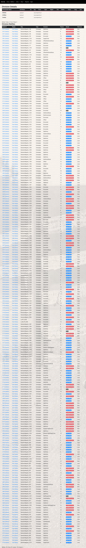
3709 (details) (5, 103)
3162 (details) (5, 347)
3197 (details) (5, 308)
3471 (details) (5, 182)
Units (17, 1)
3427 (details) (5, 205)
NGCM (3, 2)
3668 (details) (5, 110)
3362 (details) (5, 233)
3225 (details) (5, 298)
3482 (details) (5, 175)
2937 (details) (5, 470)
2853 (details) (5, 512)
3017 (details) (5, 424)
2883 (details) (5, 491)
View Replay (15, 29)
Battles (12, 1)
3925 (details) (5, 54)
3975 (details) (5, 29)
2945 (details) (5, 463)
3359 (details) (5, 238)
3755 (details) (5, 78)
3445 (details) (5, 198)
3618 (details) (5, 143)
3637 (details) (5, 129)
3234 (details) (5, 291)
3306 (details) (5, 268)
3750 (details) (5, 85)
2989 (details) (5, 445)
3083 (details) (5, 403)
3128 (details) (5, 380)
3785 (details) (5, 73)
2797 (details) (5, 535)
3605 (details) (5, 150)
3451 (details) (5, 196)
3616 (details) (5, 145)
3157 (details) (5, 352)
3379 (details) (5, 224)
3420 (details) (5, 210)
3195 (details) (5, 312)
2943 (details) (5, 466)
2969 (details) (5, 454)
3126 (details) (5, 382)
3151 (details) (5, 361)
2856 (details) (5, 510)
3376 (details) (5, 229)
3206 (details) (5, 301)
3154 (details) (5, 356)
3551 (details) (5, 164)
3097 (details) (5, 396)
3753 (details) (5, 82)
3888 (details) (5, 66)
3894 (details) (5, 61)
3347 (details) (5, 245)
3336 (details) (5, 250)
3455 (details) (5, 194)
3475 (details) (5, 178)
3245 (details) (5, 284)
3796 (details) (5, 71)
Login (31, 1)
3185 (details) (5, 324)
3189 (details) (5, 319)
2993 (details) (5, 442)
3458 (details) (5, 191)
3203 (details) (5, 303)
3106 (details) (5, 391)
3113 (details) (5, 384)
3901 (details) (5, 59)
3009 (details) (5, 431)
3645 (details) (5, 124)
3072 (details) (5, 412)
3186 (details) (5, 322)
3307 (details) (5, 266)
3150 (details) (5, 363)
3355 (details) (5, 240)
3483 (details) (5, 173)
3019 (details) (5, 421)
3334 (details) (5, 252)
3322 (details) (5, 261)
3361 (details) (5, 236)
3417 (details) (5, 212)
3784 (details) (5, 75)
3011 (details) (5, 428)
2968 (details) (5, 456)
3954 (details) (5, 40)
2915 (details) (5, 479)
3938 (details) (5, 50)
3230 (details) (5, 294)
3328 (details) (5, 257)
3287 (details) (5, 270)
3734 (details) (5, 92)
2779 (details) (5, 542)
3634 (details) (5, 131)
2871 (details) (5, 500)
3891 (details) (5, 64)
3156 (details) (5, 354)
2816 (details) (5, 531)
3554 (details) (5, 161)
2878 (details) (5, 496)
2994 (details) (5, 440)
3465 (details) (5, 184)
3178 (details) (5, 328)
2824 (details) (5, 521)
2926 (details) (5, 475)
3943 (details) (5, 47)
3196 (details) (5, 310)
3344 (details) (5, 247)
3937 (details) (5, 52)
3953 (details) (5, 43)
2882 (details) (5, 493)
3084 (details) (5, 400)
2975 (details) (5, 452)
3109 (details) (5, 389)
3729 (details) (5, 94)
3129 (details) (5, 377)
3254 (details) (5, 280)
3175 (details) (5, 333)
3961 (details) (5, 38)
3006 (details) (5, 433)
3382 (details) (5, 222)
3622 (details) (5, 138)
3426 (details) (5, 208)
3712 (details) (5, 101)
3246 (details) (5, 282)
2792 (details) (5, 537)
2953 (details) (5, 459)
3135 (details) (5, 370)
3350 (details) (5, 243)
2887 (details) (5, 484)
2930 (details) (5, 472)
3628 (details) (5, 136)
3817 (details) (5, 68)
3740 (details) (5, 87)
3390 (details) (5, 219)
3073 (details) (5, 410)
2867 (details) (5, 505)
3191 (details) (5, 317)
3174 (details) (5, 335)
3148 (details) (5, 366)
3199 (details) (5, 305)
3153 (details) (5, 359)
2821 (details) (5, 524)
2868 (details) (5, 503)
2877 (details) (5, 498)
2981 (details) (5, 449)
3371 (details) (5, 231)
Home (8, 1)
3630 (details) (5, 133)
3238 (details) (5, 287)
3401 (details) (5, 217)
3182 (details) (5, 326)
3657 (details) (5, 120)
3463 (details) (5, 187)
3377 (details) (5, 226)
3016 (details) (5, 426)
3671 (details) (5, 108)
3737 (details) (5, 89)
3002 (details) (5, 435)
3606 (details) (5, 147)
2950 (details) (5, 461)
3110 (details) (5, 387)
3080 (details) (5, 407)
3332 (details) (5, 254)
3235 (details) (5, 289)
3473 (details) (5, 180)
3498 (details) (5, 168)
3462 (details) (5, 189)
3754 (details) (5, 80)
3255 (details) (5, 277)
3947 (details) (5, 45)
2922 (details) (5, 477)
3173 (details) (5, 338)
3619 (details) (5, 140)
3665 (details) (5, 115)
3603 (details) (5, 152)
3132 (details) (5, 375)
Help (22, 1)
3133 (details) (5, 373)
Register (27, 1)
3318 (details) (5, 263)
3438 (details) (5, 203)
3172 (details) (5, 340)
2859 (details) (5, 507)
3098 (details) (5, 394)
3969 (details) (5, 36)
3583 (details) (5, 157)
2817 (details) (5, 528)
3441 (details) (5, 201)
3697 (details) (5, 106)
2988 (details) (5, 447)
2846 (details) (5, 519)
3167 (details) (5, 342)
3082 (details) (5, 405)
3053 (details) (5, 417)
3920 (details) (5, 57)
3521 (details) (5, 166)
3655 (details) (5, 122)
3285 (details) (5, 273)
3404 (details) (5, 215)
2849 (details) (5, 517)
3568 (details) (5, 159)
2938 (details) (5, 468)
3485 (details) (5, 171)
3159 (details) (5, 349)
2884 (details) (5, 489)
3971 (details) (5, 34)
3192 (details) (5, 315)
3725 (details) (5, 96)
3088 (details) (5, 398)
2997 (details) (5, 438)
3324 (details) (5, 259)
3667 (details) (5, 113)
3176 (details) (5, 331)
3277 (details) (5, 275)
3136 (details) (5, 368)
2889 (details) (5, 482)
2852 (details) (5, 514)
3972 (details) (5, 31)
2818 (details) (5, 526)
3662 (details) (5, 117)
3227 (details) (5, 296)
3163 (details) (5, 345)
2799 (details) (5, 533)
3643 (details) (5, 126)
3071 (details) (5, 414)
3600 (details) (5, 154)
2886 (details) (5, 486)
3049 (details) (5, 419)
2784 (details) (5, 540)
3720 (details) (5, 99)
